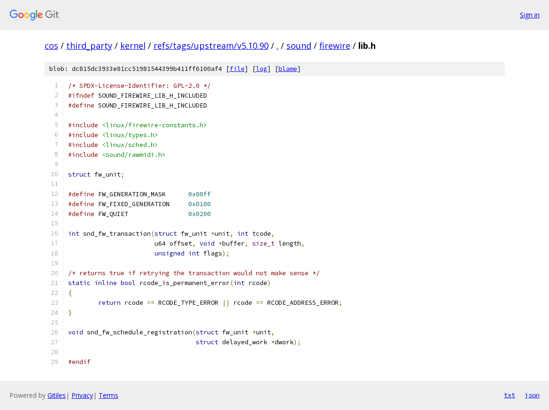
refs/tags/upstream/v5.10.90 (211, 45)
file (237, 69)
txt (509, 395)
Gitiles (56, 395)
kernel (133, 45)
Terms (108, 395)
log (261, 69)
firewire (334, 45)
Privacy (82, 395)
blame (287, 69)
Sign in (530, 14)
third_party (89, 45)
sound (298, 45)
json (532, 395)
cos (51, 45)
